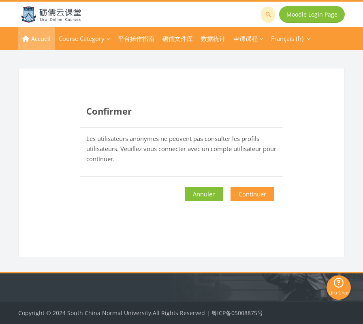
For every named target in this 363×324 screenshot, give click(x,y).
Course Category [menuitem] (82, 38)
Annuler (204, 194)
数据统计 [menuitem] (213, 38)
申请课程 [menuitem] (245, 38)
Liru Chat (339, 287)
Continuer (252, 194)
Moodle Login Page (311, 14)
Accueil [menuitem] (41, 38)
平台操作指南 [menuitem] (136, 38)
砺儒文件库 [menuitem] (177, 38)
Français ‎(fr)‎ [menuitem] (287, 38)
